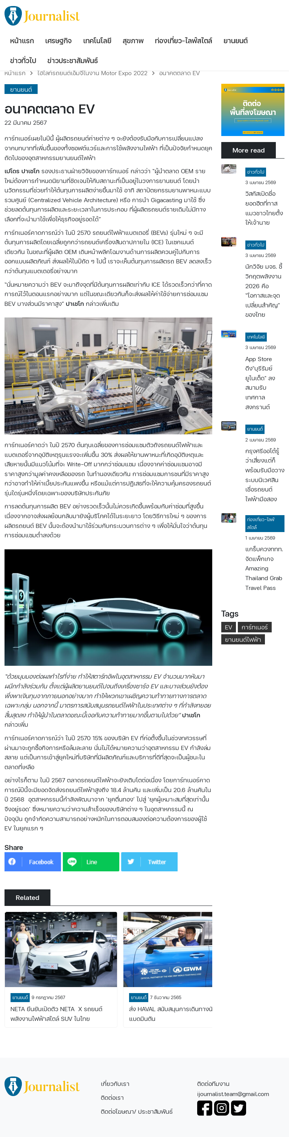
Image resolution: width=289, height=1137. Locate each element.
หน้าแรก (15, 72)
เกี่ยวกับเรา (115, 1083)
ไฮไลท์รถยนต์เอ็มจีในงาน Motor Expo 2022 (92, 72)
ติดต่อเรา (112, 1097)
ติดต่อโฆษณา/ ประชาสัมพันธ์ (137, 1111)
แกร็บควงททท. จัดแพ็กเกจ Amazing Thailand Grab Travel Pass (264, 567)
